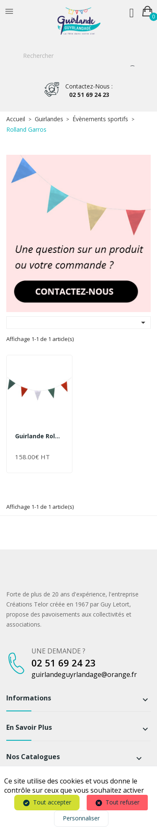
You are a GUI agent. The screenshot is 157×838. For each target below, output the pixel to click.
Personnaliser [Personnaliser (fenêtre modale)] (81, 818)
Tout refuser (122, 802)
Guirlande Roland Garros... (39, 436)
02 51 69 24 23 (89, 90)
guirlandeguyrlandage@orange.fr (84, 674)
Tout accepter (52, 802)
